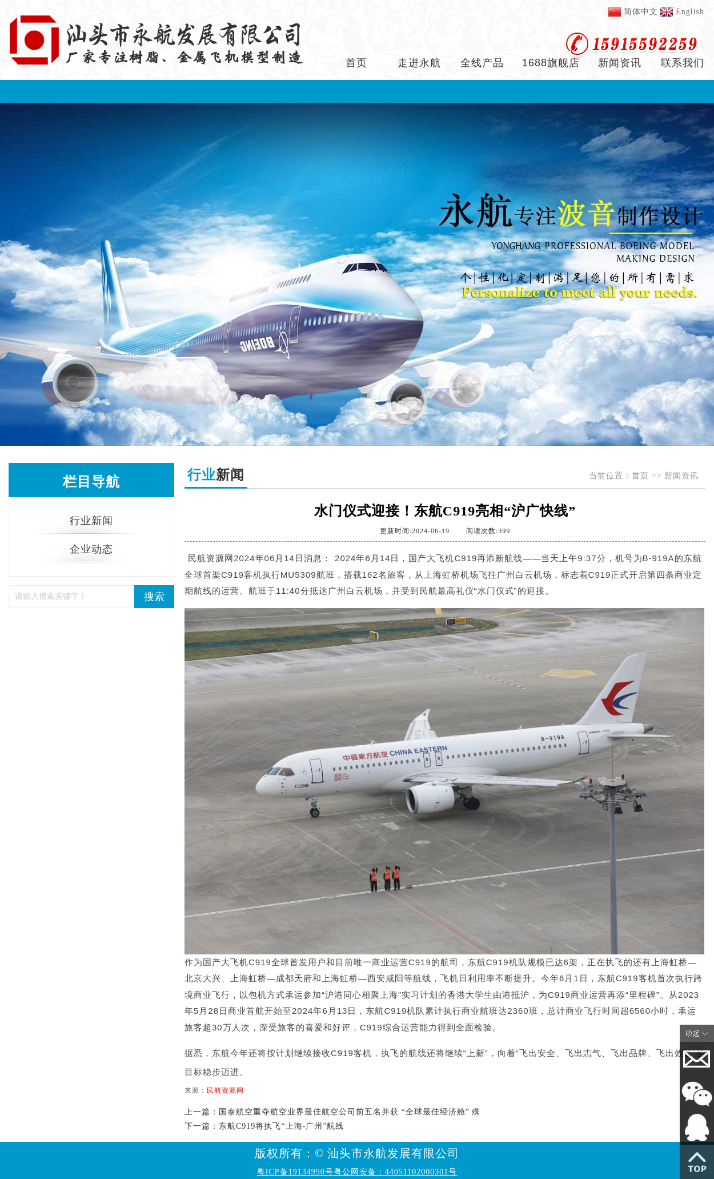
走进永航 (419, 63)
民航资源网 (225, 1090)
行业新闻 (91, 520)
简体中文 (641, 11)
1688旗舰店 (551, 63)
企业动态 (91, 549)
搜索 (154, 596)
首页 (356, 63)
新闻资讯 (619, 63)
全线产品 (482, 63)
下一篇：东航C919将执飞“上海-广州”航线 (264, 1126)
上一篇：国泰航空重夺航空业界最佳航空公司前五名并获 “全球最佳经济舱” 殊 (332, 1112)
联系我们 (682, 63)
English (690, 11)
